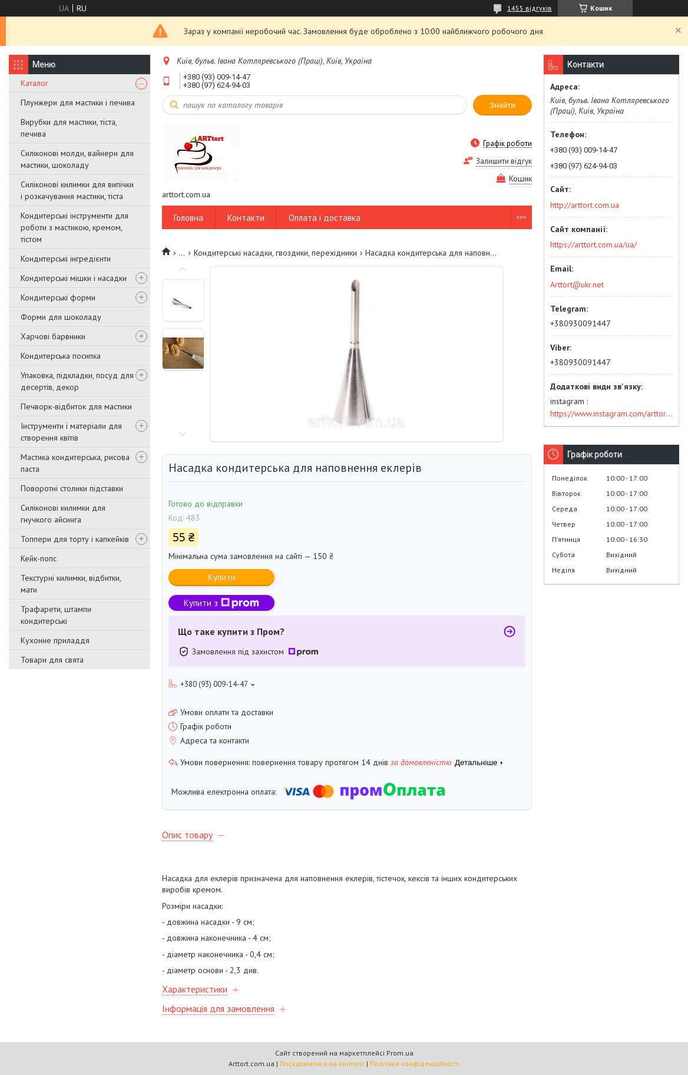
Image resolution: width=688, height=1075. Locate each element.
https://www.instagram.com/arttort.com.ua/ (611, 413)
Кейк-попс (39, 558)
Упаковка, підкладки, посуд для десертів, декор (77, 381)
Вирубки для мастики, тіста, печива (69, 128)
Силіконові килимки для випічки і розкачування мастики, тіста (77, 190)
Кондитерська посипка (61, 355)
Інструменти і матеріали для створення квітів (71, 432)
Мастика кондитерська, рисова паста (75, 463)
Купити (222, 577)
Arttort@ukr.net (577, 284)
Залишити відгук (504, 161)
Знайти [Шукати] (502, 105)
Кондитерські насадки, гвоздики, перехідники (275, 252)
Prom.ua (400, 1052)
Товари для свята (52, 659)
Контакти (245, 217)
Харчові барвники (53, 336)
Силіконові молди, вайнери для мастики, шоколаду (77, 159)
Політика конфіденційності (414, 1063)
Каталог (34, 83)
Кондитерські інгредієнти (66, 258)
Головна (188, 217)
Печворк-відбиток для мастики (76, 406)
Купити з (221, 602)
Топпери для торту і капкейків (75, 539)
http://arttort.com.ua (584, 205)
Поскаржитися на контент (322, 1063)
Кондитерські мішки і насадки (74, 278)
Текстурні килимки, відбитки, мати (71, 584)
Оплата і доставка (324, 217)
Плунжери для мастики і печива (78, 102)
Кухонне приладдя (55, 640)
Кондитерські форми (58, 297)
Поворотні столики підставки (72, 488)
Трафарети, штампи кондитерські (56, 615)
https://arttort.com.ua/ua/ (593, 244)
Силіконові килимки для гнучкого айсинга (63, 513)
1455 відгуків (529, 8)
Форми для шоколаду (61, 317)
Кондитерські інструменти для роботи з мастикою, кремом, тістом (74, 227)
